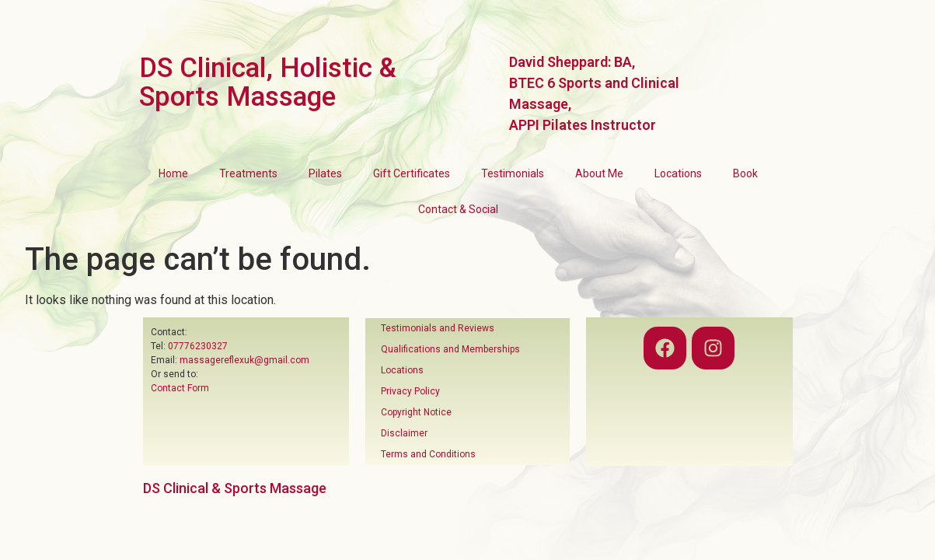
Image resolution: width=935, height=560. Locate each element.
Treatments (248, 173)
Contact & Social (458, 209)
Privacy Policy (410, 391)
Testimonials (512, 173)
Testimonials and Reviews (437, 328)
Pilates (325, 173)
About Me (599, 173)
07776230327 (198, 346)
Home (173, 173)
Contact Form (180, 388)
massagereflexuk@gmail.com (244, 360)
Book (745, 173)
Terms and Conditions (428, 454)
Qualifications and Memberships (450, 349)
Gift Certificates (411, 173)
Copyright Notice (416, 412)
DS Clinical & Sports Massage (234, 488)
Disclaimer (404, 433)
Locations (678, 173)
